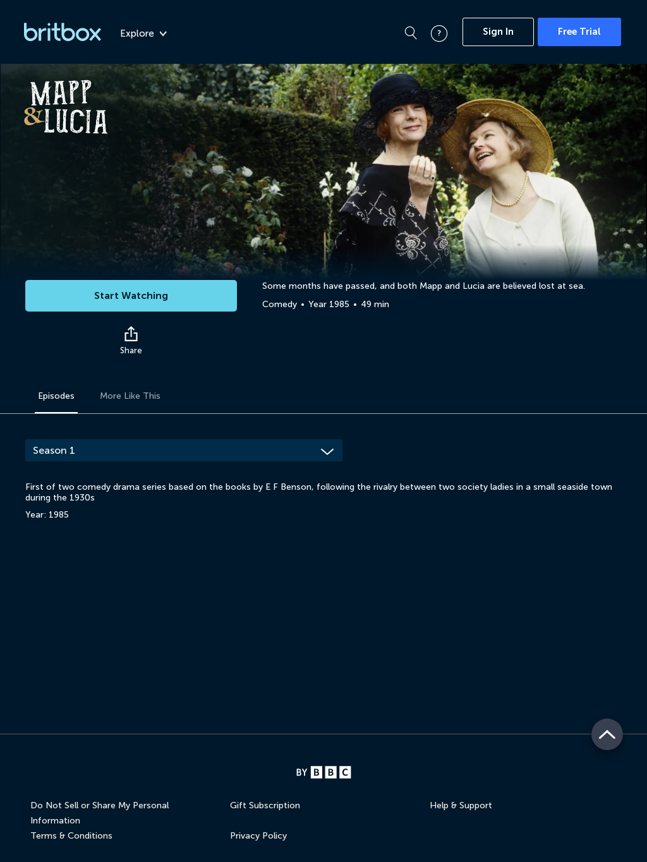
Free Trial (579, 31)
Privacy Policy (258, 835)
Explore (143, 33)
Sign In (498, 31)
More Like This (130, 396)
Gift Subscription (265, 805)
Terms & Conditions (71, 835)
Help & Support (461, 805)
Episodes (56, 396)
